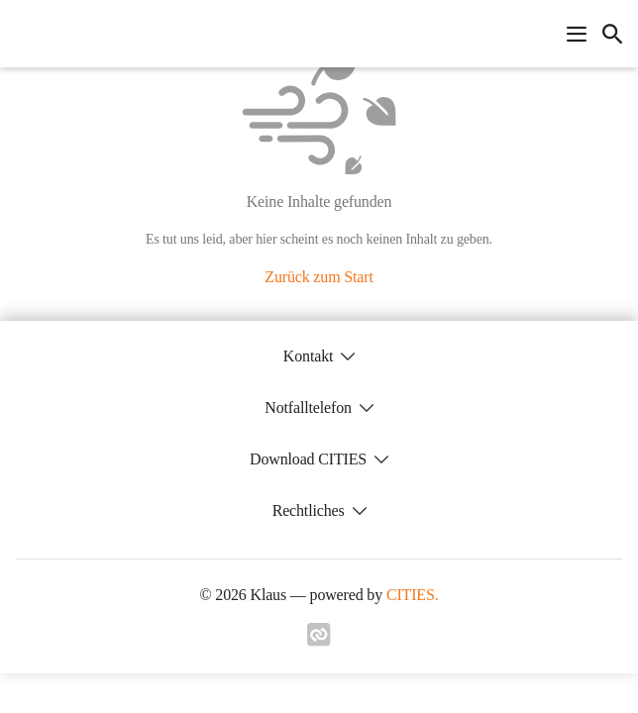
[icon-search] (612, 34)
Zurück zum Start (318, 276)
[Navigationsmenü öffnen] (576, 34)
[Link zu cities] (319, 641)
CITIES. (412, 594)
